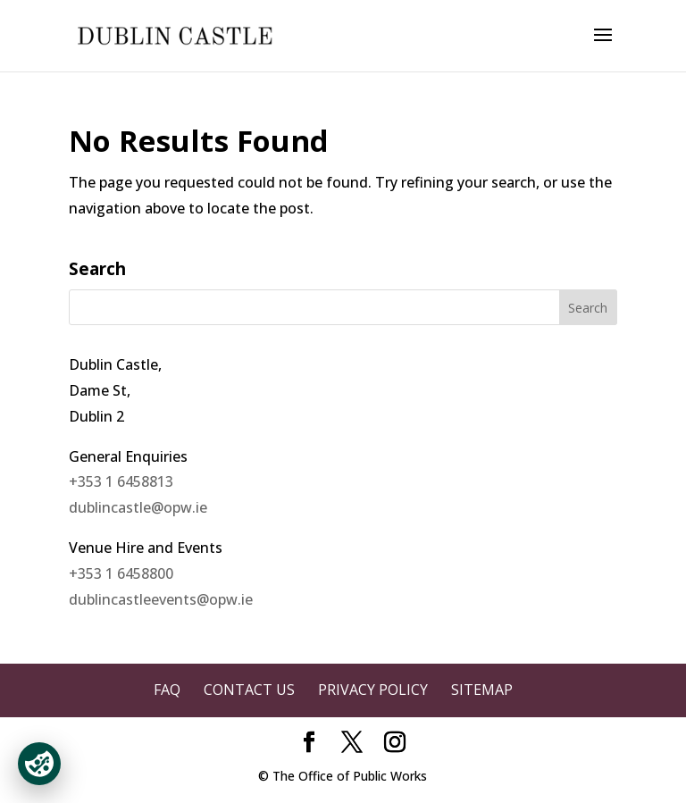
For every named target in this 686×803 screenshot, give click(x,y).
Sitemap (482, 689)
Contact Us (249, 689)
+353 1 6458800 (121, 573)
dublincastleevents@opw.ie (161, 599)
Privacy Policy (373, 689)
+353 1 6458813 (121, 481)
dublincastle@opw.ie (138, 507)
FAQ (167, 689)
